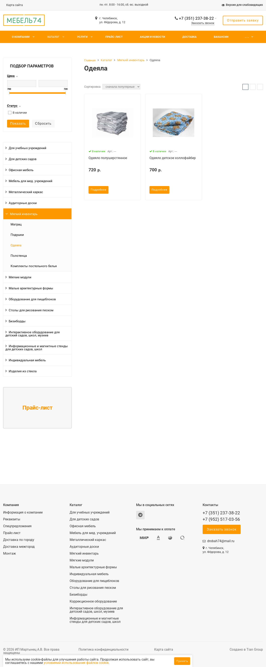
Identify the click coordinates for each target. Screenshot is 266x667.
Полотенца (19, 256)
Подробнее (98, 190)
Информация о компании (23, 512)
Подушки (17, 235)
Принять (182, 661)
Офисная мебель (21, 170)
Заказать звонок (202, 23)
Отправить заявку (243, 20)
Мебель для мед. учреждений (30, 181)
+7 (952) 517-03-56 (221, 519)
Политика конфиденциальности (103, 649)
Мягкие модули (20, 277)
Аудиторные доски (23, 203)
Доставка (189, 36)
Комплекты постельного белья (34, 266)
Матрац (16, 224)
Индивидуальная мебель (27, 360)
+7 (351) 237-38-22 (196, 18)
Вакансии (221, 36)
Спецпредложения (17, 526)
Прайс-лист (114, 36)
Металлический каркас (26, 192)
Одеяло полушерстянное (108, 158)
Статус (12, 106)
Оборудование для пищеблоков (32, 299)
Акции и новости (152, 36)
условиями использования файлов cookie (110, 663)
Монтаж (9, 553)
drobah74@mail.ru (220, 541)
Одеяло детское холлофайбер (172, 158)
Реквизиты (11, 519)
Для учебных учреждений (27, 148)
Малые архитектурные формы (31, 288)
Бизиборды (17, 321)
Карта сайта (14, 5)
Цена (11, 76)
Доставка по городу (18, 540)
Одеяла (16, 245)
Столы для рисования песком (31, 310)
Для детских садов (23, 159)
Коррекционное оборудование (93, 601)
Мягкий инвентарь (23, 214)
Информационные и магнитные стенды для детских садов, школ (36, 347)
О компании (21, 36)
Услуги (82, 36)
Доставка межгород (19, 546)
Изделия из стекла (23, 371)
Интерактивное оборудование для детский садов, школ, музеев (32, 333)
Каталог (53, 36)
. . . (247, 36)
